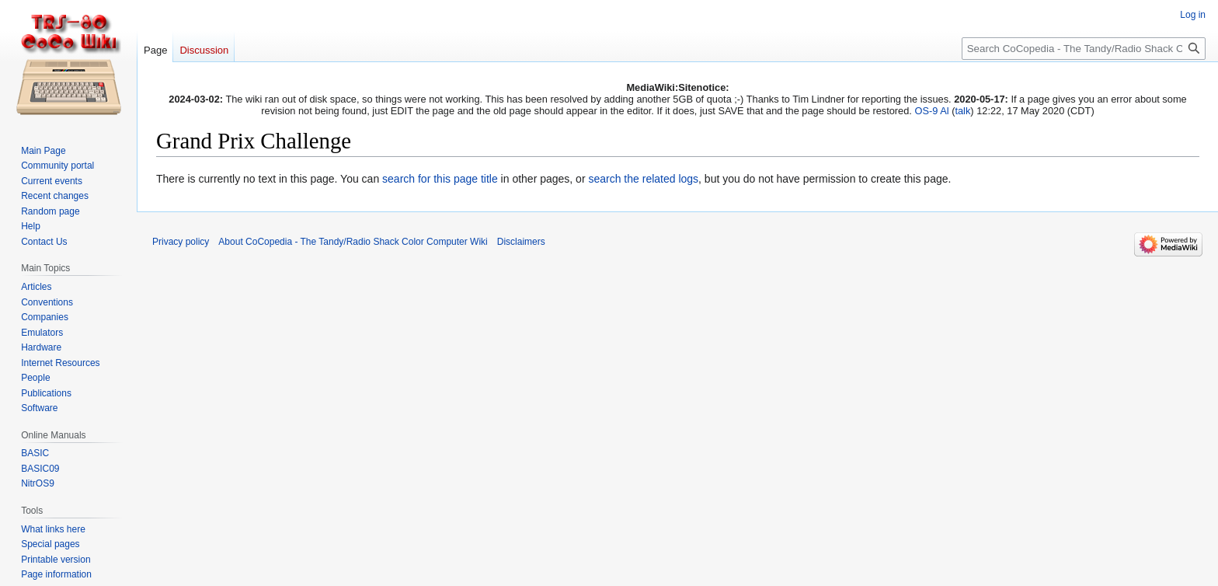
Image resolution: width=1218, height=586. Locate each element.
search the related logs (643, 179)
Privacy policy (180, 241)
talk (962, 111)
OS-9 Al (931, 111)
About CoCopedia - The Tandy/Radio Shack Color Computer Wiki (352, 241)
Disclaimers (521, 241)
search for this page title (440, 179)
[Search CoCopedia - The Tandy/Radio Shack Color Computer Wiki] (1084, 48)
